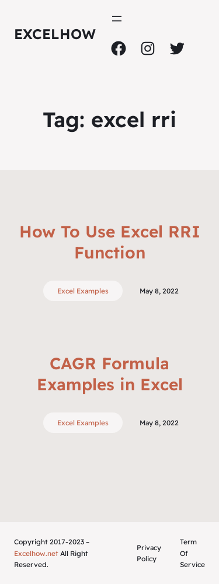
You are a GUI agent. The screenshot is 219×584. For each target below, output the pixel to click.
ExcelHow (55, 34)
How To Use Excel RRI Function (109, 242)
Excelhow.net (36, 553)
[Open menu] (117, 19)
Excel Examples (83, 290)
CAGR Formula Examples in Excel (110, 373)
